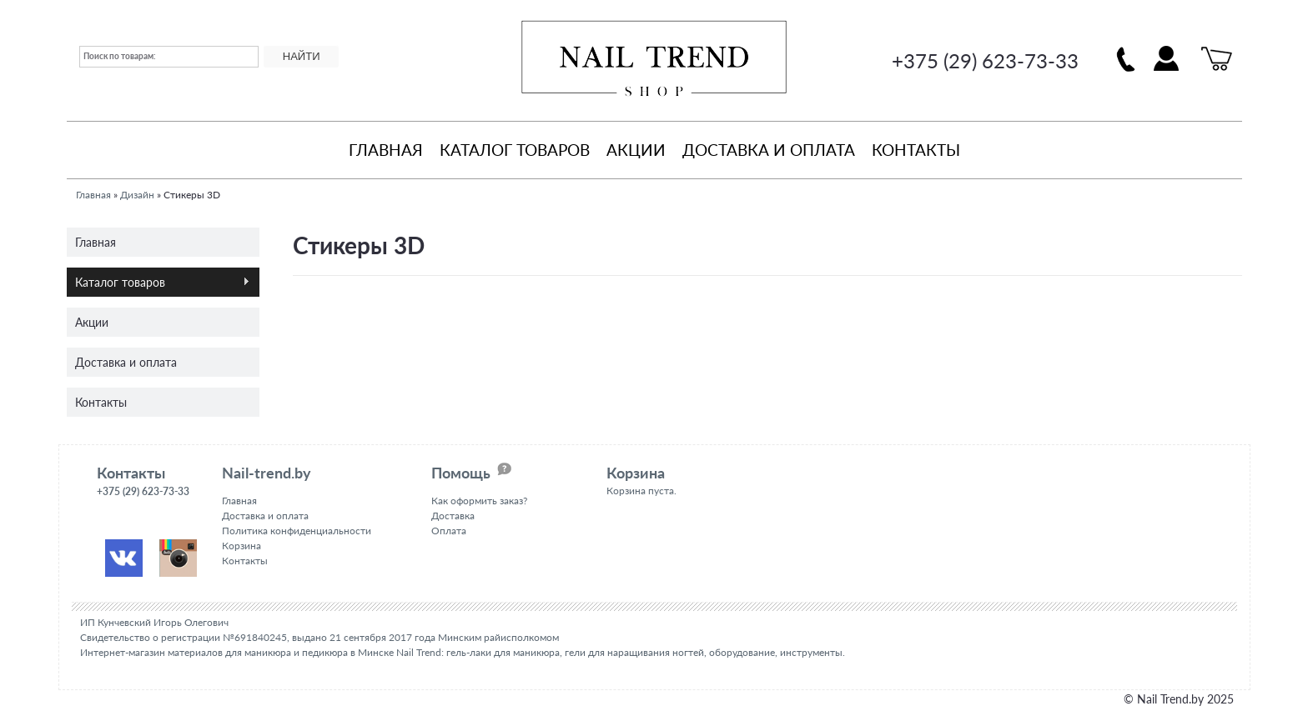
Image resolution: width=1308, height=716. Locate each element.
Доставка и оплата (768, 149)
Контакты (916, 149)
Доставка (453, 515)
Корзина (241, 545)
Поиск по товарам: (119, 56)
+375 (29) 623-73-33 (985, 60)
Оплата (448, 530)
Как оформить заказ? (479, 500)
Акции (636, 149)
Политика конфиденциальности (296, 530)
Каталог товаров (515, 149)
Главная (386, 149)
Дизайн (137, 194)
